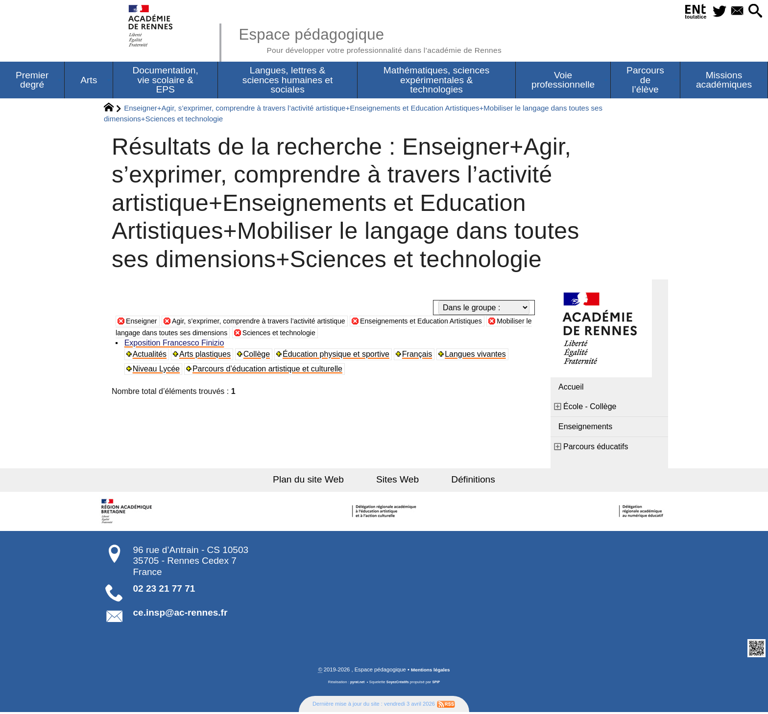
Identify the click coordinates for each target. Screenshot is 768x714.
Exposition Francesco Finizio (175, 344)
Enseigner (143, 322)
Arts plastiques (206, 355)
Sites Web (397, 481)
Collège (258, 355)
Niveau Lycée (157, 370)
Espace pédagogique (387, 39)
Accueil (571, 388)
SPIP (438, 684)
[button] (753, 11)
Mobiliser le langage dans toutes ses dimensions (210, 334)
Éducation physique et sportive (338, 355)
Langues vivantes (477, 355)
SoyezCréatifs (398, 684)
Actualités (151, 355)
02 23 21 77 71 (164, 590)
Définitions (462, 481)
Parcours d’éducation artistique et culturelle (269, 370)
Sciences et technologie (351, 334)
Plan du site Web (319, 481)
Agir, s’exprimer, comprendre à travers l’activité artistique (274, 322)
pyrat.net (355, 684)
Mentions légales (430, 671)
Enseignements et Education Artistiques (456, 322)
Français (419, 355)
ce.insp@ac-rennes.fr (180, 614)
